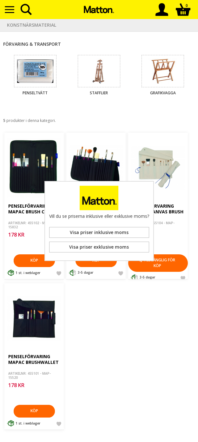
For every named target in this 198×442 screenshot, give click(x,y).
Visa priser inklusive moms (99, 232)
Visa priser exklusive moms (99, 247)
